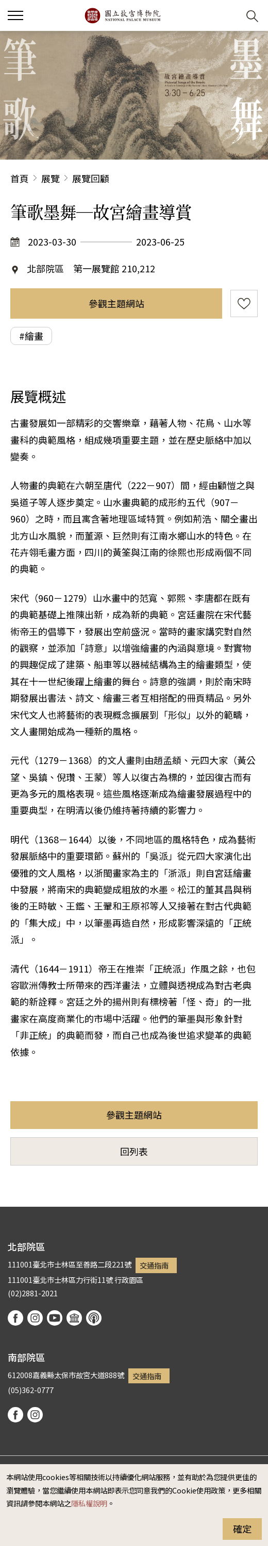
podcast (94, 1318)
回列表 (134, 1151)
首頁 (19, 178)
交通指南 (154, 1265)
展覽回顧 (90, 178)
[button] (227, 16)
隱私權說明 (89, 1503)
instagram (35, 1318)
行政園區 (128, 1279)
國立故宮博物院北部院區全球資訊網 (122, 15)
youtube (54, 1318)
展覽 (50, 178)
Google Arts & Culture (74, 1318)
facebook (15, 1318)
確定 (242, 1528)
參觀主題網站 (116, 303)
